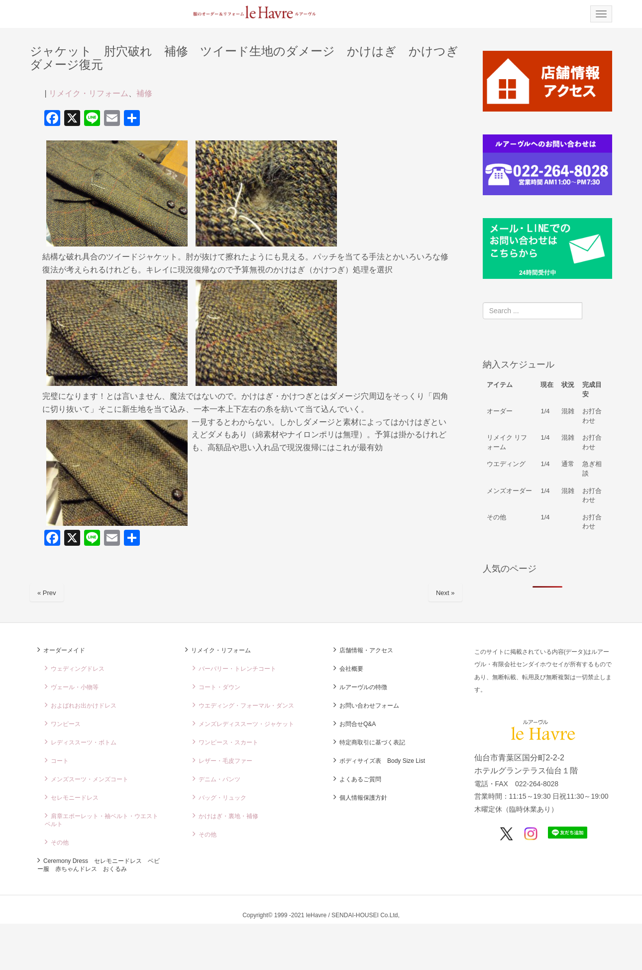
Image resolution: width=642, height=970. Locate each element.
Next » (445, 593)
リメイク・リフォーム (88, 93)
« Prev (46, 593)
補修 (144, 93)
